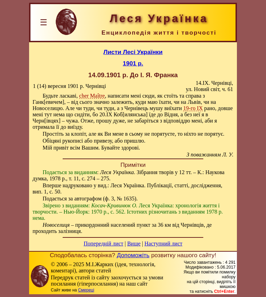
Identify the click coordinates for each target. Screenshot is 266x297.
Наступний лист (163, 243)
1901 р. (133, 63)
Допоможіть (133, 255)
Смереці (86, 290)
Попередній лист (103, 243)
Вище (134, 243)
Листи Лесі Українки (133, 51)
